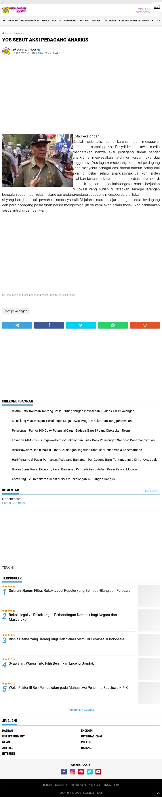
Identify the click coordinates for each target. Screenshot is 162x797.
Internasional (30, 20)
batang (85, 20)
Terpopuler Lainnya (81, 710)
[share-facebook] (49, 325)
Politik (56, 20)
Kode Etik (94, 784)
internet (110, 20)
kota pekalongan (15, 33)
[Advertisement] (81, 96)
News (45, 20)
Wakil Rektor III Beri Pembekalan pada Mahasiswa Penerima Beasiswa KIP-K (68, 688)
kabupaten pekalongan (134, 20)
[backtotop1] (158, 793)
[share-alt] (17, 325)
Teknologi (70, 20)
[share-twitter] (81, 325)
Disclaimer (61, 784)
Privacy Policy (111, 784)
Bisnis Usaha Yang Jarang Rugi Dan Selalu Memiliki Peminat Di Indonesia (66, 639)
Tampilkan (151, 491)
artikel (7, 748)
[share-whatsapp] (113, 325)
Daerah (13, 20)
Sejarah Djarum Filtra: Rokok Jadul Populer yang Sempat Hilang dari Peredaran (70, 590)
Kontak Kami (78, 784)
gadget (97, 20)
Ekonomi (87, 730)
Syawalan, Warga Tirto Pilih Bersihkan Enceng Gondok (51, 663)
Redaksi (47, 784)
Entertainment (13, 736)
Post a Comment (13, 503)
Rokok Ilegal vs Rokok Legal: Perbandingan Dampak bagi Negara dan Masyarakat (63, 617)
